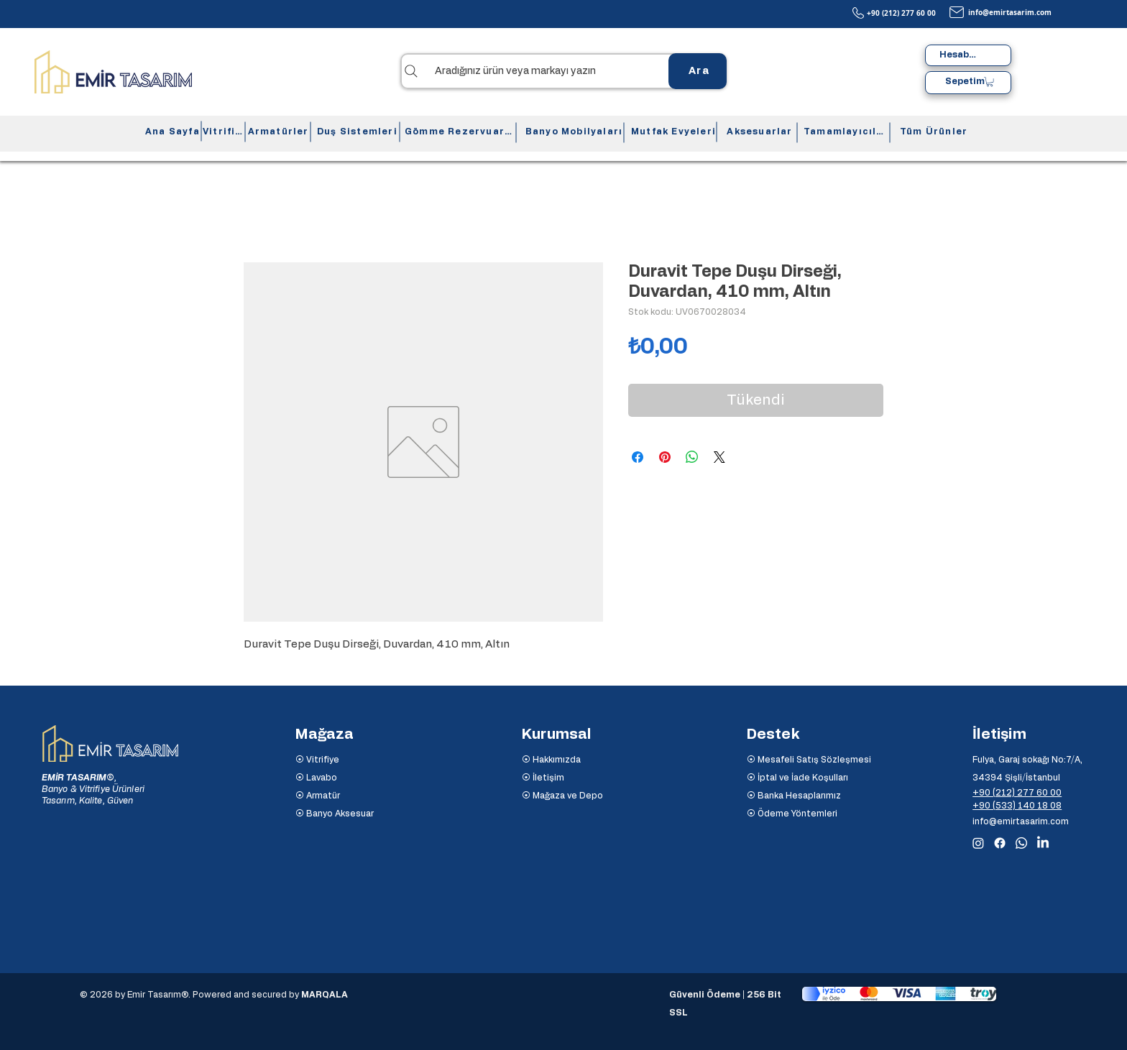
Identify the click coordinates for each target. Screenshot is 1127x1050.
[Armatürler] (276, 131)
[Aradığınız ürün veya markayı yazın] (563, 71)
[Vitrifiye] (222, 131)
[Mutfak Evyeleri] (672, 131)
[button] (989, 81)
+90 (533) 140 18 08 (1017, 805)
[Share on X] (719, 457)
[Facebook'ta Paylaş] (637, 457)
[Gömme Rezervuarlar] (458, 131)
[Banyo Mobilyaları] (572, 131)
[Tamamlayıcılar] (844, 131)
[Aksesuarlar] (758, 131)
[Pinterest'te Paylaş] (664, 457)
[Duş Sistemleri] (355, 131)
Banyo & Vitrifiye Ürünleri (93, 789)
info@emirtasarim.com (1010, 12)
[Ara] (697, 71)
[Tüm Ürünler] (932, 131)
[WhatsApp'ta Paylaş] (692, 457)
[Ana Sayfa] (171, 131)
